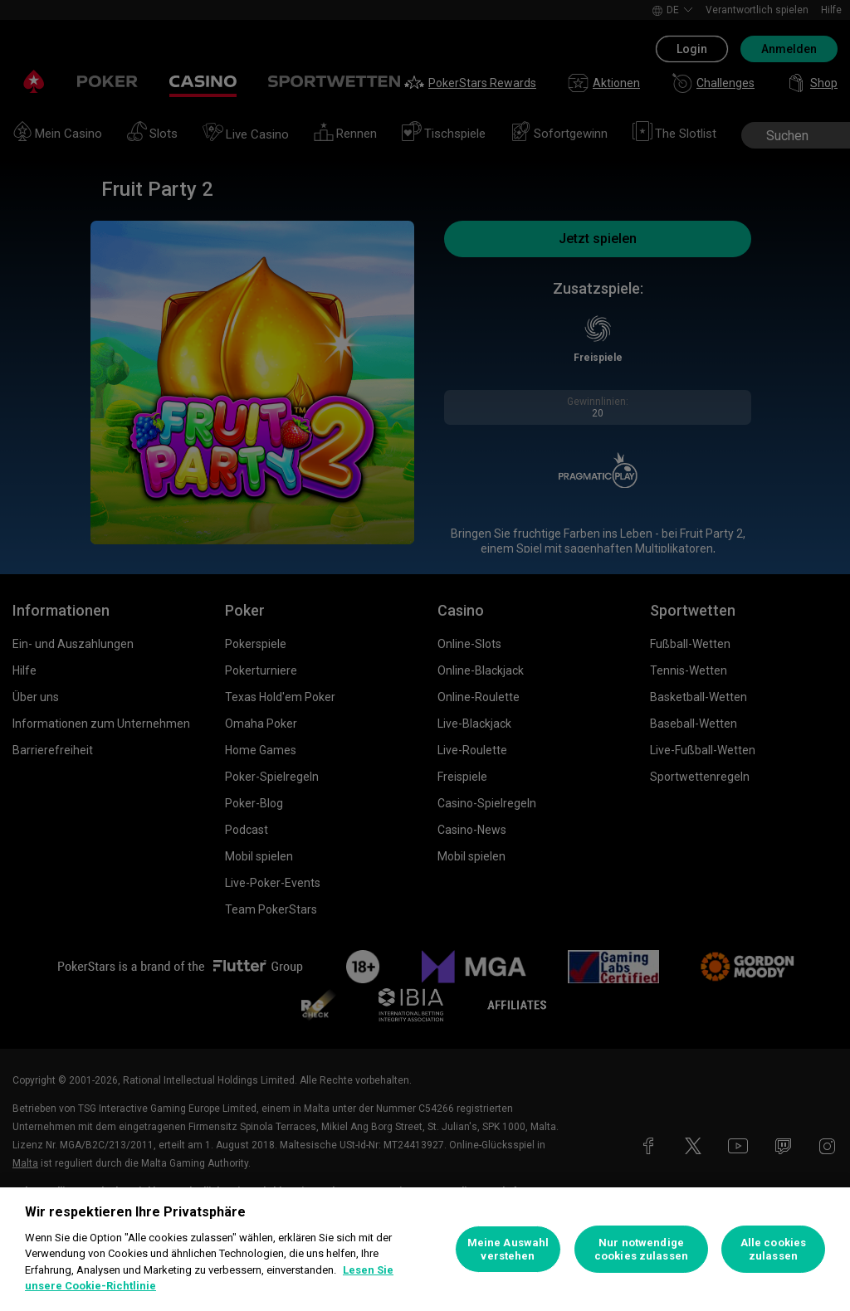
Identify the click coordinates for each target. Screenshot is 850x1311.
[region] (425, 1249)
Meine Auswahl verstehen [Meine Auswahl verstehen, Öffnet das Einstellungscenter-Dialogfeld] (508, 1249)
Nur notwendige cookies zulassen (641, 1249)
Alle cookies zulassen (773, 1249)
